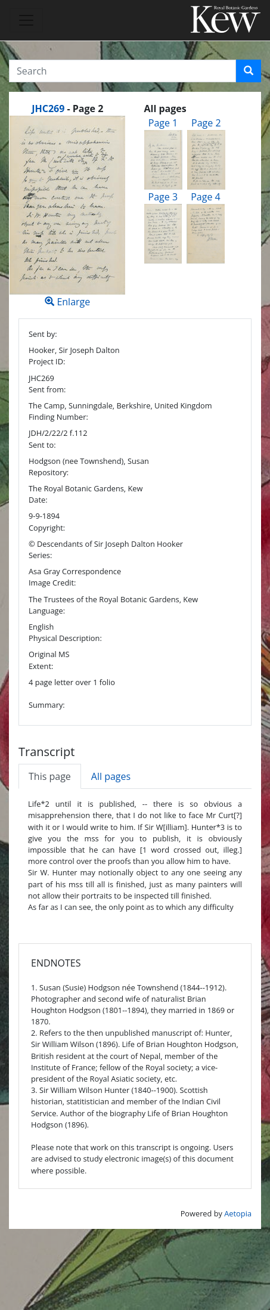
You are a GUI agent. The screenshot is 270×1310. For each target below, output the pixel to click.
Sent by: (43, 334)
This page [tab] (50, 776)
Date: (38, 499)
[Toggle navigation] (26, 20)
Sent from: (47, 389)
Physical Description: (65, 638)
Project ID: (47, 361)
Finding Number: (58, 416)
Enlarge (67, 212)
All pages (111, 776)
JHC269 (48, 108)
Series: (40, 555)
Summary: (47, 704)
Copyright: (47, 527)
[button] (248, 71)
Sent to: (42, 444)
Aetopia (238, 1213)
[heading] (67, 108)
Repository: (49, 472)
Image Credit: (52, 582)
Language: (47, 610)
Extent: (41, 666)
